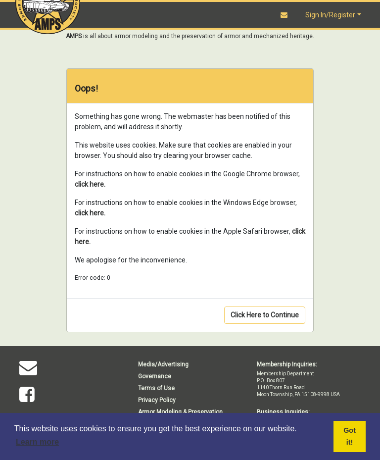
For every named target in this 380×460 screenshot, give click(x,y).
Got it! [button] (349, 436)
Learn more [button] (37, 442)
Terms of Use (156, 388)
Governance (154, 376)
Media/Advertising (163, 364)
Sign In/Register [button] (330, 15)
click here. (90, 184)
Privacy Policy (157, 400)
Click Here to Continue (265, 315)
